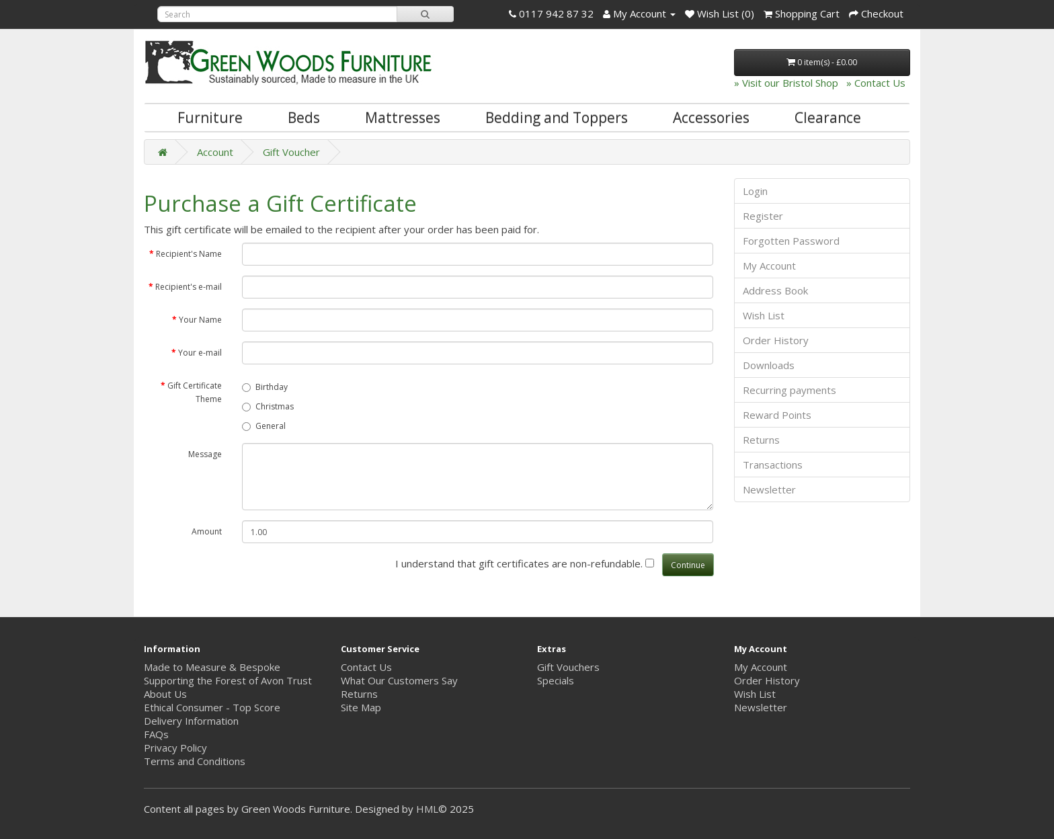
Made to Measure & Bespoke (212, 667)
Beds (304, 117)
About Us (165, 694)
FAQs (156, 734)
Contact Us (366, 667)
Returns (761, 439)
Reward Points (777, 415)
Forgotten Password (791, 240)
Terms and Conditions (194, 761)
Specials (555, 680)
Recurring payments (789, 390)
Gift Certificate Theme (194, 392)
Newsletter (769, 489)
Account (215, 152)
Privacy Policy (175, 747)
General (264, 426)
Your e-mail (200, 352)
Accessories (711, 117)
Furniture (210, 117)
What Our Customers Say (399, 680)
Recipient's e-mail (188, 286)
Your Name (200, 319)
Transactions (773, 464)
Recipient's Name (189, 253)
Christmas (268, 406)
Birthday (265, 387)
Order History (776, 340)
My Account (769, 265)
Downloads (769, 365)
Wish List (763, 315)
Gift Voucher (291, 152)
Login (755, 191)
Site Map (361, 707)
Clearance (828, 117)
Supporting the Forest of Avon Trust (228, 680)
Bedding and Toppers (556, 117)
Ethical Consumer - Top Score (212, 707)
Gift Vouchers (568, 667)
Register (763, 216)
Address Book (775, 290)
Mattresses (402, 117)
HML (427, 808)
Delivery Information (191, 720)
